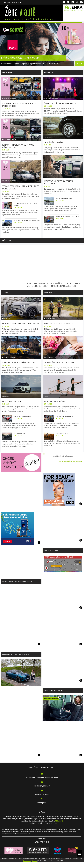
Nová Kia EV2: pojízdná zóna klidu (20, 324)
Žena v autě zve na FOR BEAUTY (61, 103)
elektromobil (6, 318)
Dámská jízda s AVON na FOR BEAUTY (20, 58)
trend (46, 396)
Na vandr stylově (62, 434)
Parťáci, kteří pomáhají (64, 416)
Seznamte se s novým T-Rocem (18, 363)
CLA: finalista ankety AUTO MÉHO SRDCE (26, 204)
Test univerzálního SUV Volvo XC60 (27, 221)
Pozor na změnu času (64, 198)
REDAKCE (59, 821)
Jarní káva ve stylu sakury (59, 363)
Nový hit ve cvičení (54, 401)
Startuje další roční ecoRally (67, 217)
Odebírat (41, 839)
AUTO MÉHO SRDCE (9, 98)
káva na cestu (49, 357)
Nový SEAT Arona (11, 401)
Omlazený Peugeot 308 (22, 416)
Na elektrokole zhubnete (58, 324)
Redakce (34, 861)
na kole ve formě (50, 318)
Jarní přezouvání (53, 142)
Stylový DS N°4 (19, 434)
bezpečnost (48, 137)
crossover (6, 396)
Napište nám (27, 861)
